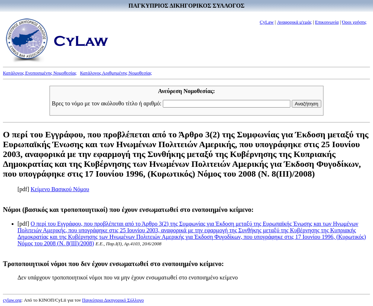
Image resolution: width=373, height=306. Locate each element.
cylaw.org (12, 300)
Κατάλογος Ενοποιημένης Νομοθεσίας (39, 73)
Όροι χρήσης (354, 22)
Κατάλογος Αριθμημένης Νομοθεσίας (116, 73)
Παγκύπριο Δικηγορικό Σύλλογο (113, 300)
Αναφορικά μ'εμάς (294, 22)
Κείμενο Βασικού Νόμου (60, 189)
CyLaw (267, 22)
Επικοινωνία (327, 22)
